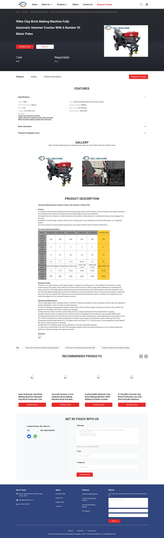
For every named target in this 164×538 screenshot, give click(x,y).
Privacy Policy (92, 531)
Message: (80, 425)
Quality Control (60, 502)
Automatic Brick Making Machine (89, 499)
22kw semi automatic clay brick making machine (42, 348)
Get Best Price (24, 47)
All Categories (86, 511)
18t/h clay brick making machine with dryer (80, 348)
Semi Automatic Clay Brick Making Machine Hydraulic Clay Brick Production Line (30, 396)
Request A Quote (138, 76)
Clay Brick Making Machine (39, 12)
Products (25, 12)
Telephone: (81, 462)
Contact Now (85, 475)
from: (79, 451)
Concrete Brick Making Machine (88, 506)
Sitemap (70, 531)
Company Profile (60, 494)
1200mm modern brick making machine (115, 348)
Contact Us (59, 506)
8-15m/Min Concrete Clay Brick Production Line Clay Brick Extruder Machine (130, 396)
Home (18, 12)
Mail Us (45, 47)
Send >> (114, 521)
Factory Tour (59, 498)
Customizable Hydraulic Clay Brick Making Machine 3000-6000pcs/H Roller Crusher (98, 396)
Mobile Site (80, 531)
